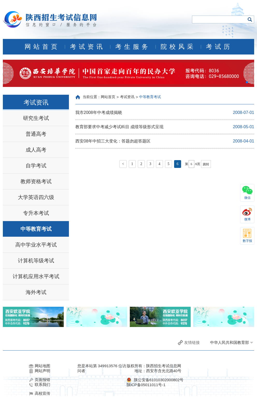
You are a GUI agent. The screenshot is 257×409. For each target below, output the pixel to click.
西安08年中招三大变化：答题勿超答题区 (113, 141)
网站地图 (39, 366)
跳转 (206, 164)
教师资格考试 (36, 181)
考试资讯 (87, 46)
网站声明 (39, 371)
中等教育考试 (36, 229)
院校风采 (178, 46)
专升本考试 (36, 213)
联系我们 (39, 384)
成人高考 (36, 150)
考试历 (219, 46)
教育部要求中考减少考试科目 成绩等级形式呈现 (119, 127)
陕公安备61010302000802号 (159, 380)
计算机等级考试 (36, 260)
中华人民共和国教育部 (229, 342)
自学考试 (36, 165)
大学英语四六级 (36, 197)
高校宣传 (39, 393)
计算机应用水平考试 (36, 276)
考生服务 (133, 46)
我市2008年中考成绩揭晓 (98, 112)
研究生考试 (36, 118)
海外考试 (36, 292)
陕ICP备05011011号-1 (146, 385)
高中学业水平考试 (36, 245)
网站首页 (42, 46)
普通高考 (36, 134)
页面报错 (39, 379)
